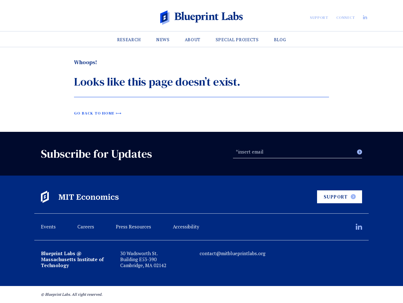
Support (319, 17)
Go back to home (94, 113)
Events (48, 226)
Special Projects (237, 39)
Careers (85, 226)
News (163, 39)
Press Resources (133, 226)
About (193, 39)
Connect (345, 17)
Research (129, 39)
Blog (280, 39)
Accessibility (186, 226)
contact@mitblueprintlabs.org (232, 253)
